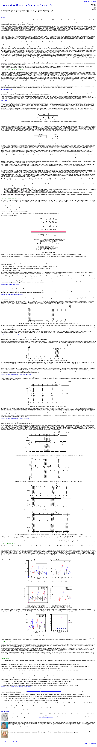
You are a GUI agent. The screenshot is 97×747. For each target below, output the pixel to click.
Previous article (87, 1)
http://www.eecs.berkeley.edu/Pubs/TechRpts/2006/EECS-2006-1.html (16, 686)
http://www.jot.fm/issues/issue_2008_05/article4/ (11, 741)
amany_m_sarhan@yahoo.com (45, 717)
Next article (93, 1)
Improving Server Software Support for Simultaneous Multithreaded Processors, (44, 691)
